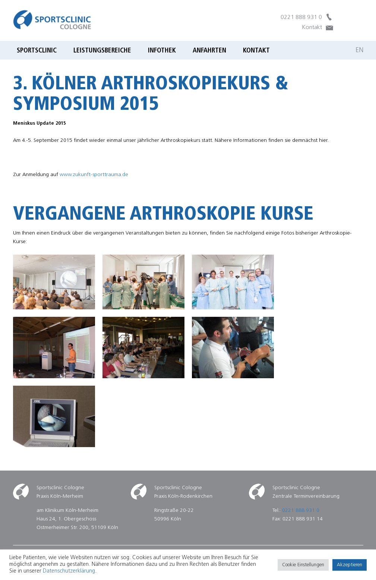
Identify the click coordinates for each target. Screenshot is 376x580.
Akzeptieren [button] (349, 565)
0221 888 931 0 (301, 17)
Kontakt (312, 28)
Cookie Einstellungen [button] (303, 565)
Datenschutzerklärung (69, 571)
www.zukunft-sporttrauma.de (94, 175)
